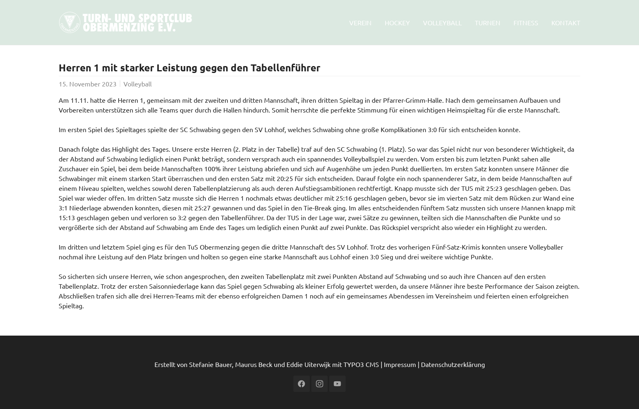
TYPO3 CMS (361, 364)
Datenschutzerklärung (453, 364)
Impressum (400, 364)
